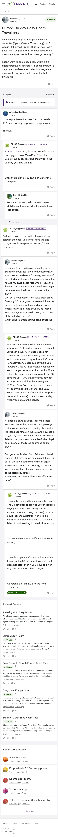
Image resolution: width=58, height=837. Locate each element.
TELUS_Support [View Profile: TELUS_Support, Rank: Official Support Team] (17, 144)
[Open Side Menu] (3, 4)
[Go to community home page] (16, 4)
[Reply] (51, 84)
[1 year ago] (12, 652)
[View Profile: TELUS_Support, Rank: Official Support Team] (7, 145)
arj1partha (15, 151)
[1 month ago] (14, 761)
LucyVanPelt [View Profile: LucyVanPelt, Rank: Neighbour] (8, 679)
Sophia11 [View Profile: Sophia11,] (26, 804)
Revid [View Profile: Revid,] (24, 793)
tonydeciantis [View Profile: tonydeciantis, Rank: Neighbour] (8, 706)
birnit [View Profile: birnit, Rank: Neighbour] (5, 652)
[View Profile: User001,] (5, 780)
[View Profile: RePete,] (5, 759)
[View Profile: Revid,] (5, 791)
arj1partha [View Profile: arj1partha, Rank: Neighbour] (13, 112)
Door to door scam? (20, 778)
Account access (18, 757)
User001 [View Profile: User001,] (25, 782)
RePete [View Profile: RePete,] (25, 761)
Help (36, 823)
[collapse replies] (29, 110)
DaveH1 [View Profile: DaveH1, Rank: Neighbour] (16, 195)
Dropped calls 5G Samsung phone (28, 768)
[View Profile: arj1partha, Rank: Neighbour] (5, 113)
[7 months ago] (12, 624)
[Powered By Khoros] (29, 831)
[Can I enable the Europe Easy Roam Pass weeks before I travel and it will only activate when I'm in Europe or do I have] (29, 646)
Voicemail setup (18, 789)
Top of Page (26, 823)
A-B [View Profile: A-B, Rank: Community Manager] (4, 625)
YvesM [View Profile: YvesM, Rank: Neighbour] (13, 18)
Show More (13, 222)
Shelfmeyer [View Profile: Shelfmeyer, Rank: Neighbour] (7, 734)
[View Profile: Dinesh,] (5, 769)
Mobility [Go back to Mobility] (6, 11)
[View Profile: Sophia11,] (5, 801)
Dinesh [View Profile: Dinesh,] (24, 772)
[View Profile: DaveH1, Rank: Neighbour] (9, 196)
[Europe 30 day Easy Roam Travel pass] (12, 115)
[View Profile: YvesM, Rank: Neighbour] (5, 20)
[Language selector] (30, 4)
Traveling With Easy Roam (17, 612)
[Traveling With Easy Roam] (29, 619)
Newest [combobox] (50, 95)
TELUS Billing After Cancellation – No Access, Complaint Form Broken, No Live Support (32, 800)
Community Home (9, 823)
